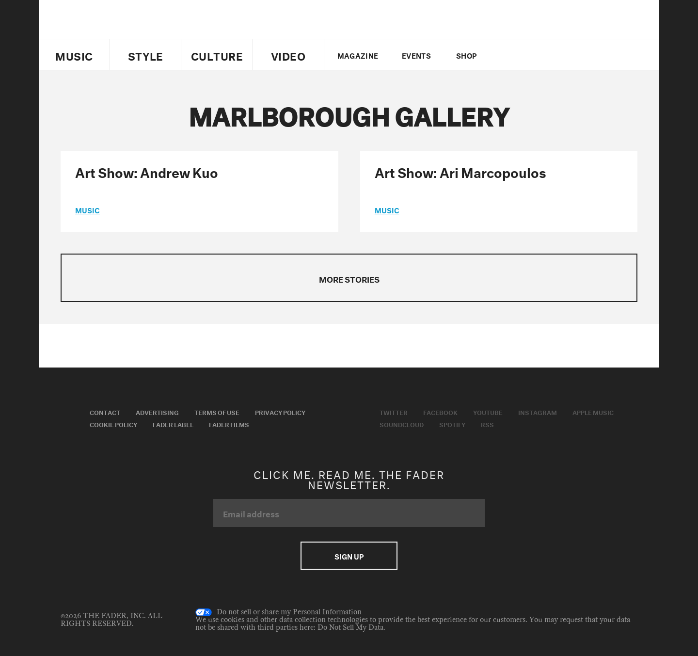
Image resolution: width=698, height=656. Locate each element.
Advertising (157, 411)
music (87, 209)
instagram (556, 55)
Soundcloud (402, 424)
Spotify (452, 424)
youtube (539, 55)
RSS (487, 424)
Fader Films (229, 424)
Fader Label (173, 424)
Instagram (537, 411)
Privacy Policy (280, 411)
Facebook (440, 411)
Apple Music (593, 411)
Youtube (488, 411)
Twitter (506, 55)
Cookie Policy (113, 424)
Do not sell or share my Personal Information (278, 612)
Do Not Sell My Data (350, 628)
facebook (522, 55)
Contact (105, 411)
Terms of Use (216, 411)
